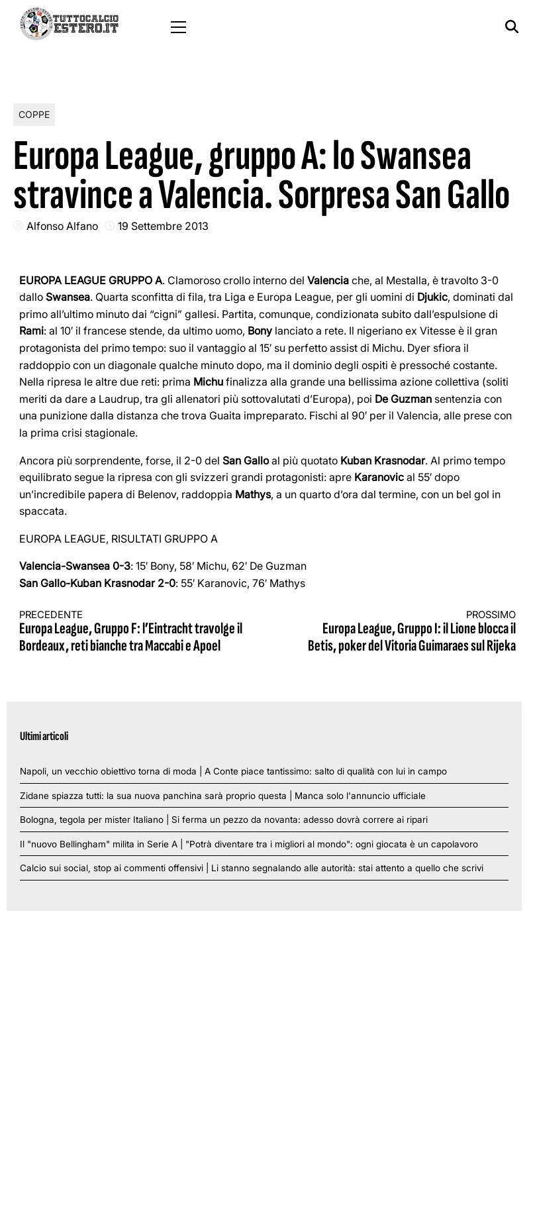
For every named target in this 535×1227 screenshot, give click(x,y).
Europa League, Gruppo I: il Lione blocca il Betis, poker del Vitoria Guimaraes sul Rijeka (404, 632)
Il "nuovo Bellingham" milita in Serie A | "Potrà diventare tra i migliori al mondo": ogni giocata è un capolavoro (249, 844)
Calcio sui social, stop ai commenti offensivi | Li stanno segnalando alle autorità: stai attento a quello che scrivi (251, 868)
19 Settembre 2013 (163, 226)
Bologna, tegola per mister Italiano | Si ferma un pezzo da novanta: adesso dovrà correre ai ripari (224, 819)
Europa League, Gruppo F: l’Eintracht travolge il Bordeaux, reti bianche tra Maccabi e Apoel (131, 632)
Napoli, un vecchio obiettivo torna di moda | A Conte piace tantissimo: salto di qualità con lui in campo (233, 771)
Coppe (34, 114)
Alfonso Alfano (62, 226)
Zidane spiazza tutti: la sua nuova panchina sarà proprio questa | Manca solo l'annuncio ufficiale (223, 795)
